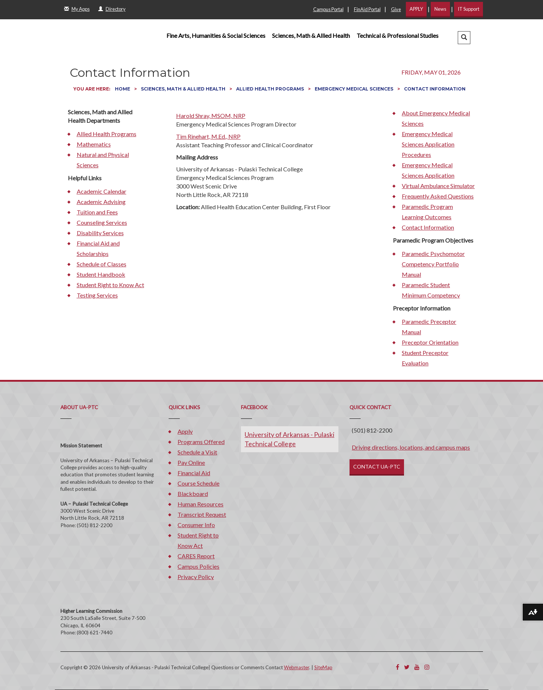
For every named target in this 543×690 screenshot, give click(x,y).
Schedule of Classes (101, 263)
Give (396, 9)
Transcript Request (202, 514)
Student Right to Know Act (110, 284)
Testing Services (97, 295)
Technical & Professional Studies (397, 35)
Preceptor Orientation (430, 342)
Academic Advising (101, 201)
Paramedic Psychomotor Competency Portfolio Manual (433, 264)
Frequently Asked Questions (438, 196)
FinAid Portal (367, 9)
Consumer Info (196, 524)
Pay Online (191, 462)
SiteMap (323, 667)
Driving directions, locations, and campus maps (411, 447)
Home (123, 89)
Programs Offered (201, 441)
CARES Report (196, 555)
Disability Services (100, 232)
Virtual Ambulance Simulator (438, 185)
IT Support (468, 9)
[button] (464, 37)
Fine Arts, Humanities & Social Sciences (215, 35)
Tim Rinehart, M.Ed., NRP (208, 136)
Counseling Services (102, 222)
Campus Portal (328, 9)
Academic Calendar (101, 191)
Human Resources (201, 503)
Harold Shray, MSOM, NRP (210, 115)
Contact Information (428, 227)
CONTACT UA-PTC (376, 466)
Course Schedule (198, 483)
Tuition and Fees (97, 212)
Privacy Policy (196, 576)
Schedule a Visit (197, 452)
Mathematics (94, 144)
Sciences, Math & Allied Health (311, 35)
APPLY (416, 9)
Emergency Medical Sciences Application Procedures (428, 144)
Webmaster (296, 667)
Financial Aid (194, 472)
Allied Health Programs (270, 89)
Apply (185, 431)
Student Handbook (101, 274)
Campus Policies (198, 566)
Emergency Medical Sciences (354, 89)
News (440, 9)
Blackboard (193, 493)
